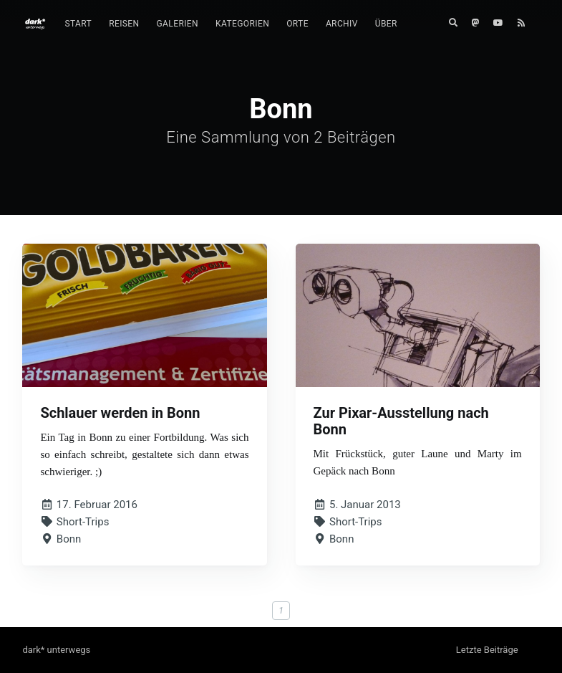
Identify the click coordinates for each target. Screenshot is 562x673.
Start (78, 24)
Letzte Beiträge (487, 649)
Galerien (178, 24)
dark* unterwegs (56, 649)
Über (386, 24)
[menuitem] (78, 24)
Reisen (124, 24)
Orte (297, 24)
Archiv (342, 24)
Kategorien (242, 24)
